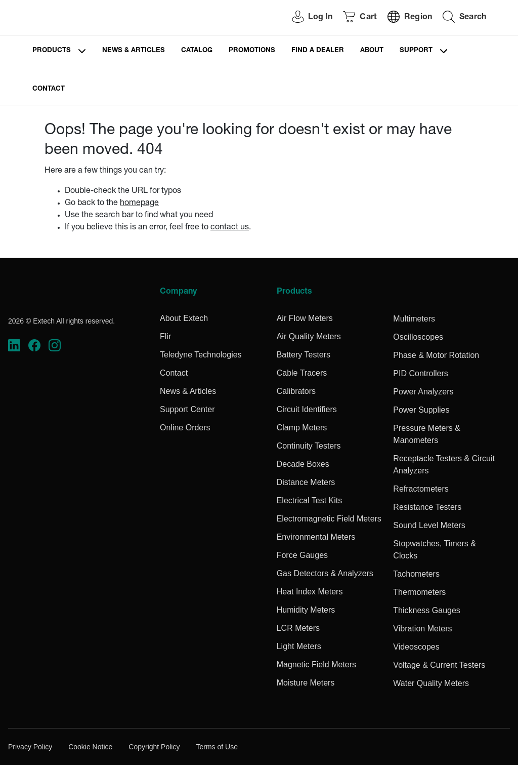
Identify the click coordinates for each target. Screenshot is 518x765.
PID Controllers (420, 373)
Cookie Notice (90, 747)
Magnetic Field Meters (316, 664)
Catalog (196, 51)
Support (416, 51)
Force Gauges (302, 555)
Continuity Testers (309, 445)
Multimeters (414, 318)
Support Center (187, 409)
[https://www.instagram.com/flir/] (55, 345)
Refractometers (420, 489)
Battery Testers (303, 354)
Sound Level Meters (429, 525)
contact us (229, 228)
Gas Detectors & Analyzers (325, 573)
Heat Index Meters (310, 591)
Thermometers (419, 592)
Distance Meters (306, 482)
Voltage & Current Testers (439, 665)
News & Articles (133, 51)
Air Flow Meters (305, 318)
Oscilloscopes (418, 337)
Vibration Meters (422, 628)
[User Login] (306, 18)
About (371, 51)
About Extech (184, 318)
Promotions (252, 51)
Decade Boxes (303, 464)
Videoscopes (416, 646)
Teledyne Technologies (201, 354)
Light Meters (299, 646)
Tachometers (416, 574)
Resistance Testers (427, 507)
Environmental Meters (316, 537)
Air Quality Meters (309, 336)
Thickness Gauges (426, 610)
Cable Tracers (302, 373)
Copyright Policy (154, 747)
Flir (165, 336)
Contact (48, 89)
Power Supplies (421, 410)
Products (51, 51)
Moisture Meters (306, 682)
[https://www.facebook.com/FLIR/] (34, 345)
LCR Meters (298, 628)
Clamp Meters (302, 427)
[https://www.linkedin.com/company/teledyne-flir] (14, 345)
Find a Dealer (317, 51)
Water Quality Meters (431, 683)
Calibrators (296, 391)
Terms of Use (216, 747)
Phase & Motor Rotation (436, 355)
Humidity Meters (306, 610)
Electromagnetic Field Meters (329, 518)
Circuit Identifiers (307, 409)
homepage (139, 203)
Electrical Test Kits (309, 500)
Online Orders (185, 427)
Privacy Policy (30, 747)
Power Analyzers (423, 391)
